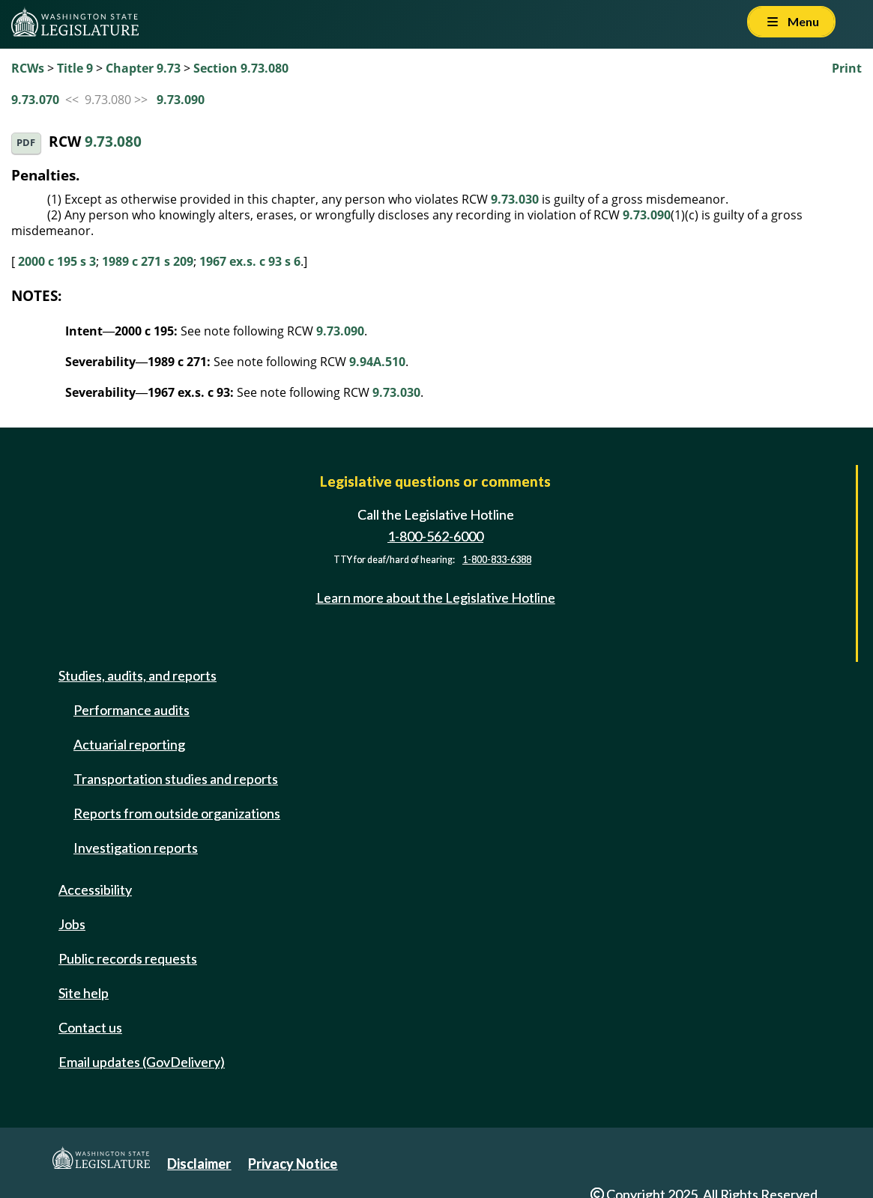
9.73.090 (181, 99)
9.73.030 (515, 199)
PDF (25, 142)
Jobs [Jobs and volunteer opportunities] (71, 924)
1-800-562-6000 (435, 536)
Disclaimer (199, 1163)
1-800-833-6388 (496, 559)
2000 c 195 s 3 (57, 261)
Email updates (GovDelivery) (141, 1061)
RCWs (27, 68)
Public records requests (127, 958)
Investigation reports (135, 847)
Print (847, 68)
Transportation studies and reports (175, 778)
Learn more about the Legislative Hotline (435, 597)
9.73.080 (113, 142)
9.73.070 (35, 99)
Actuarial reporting (129, 744)
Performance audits (131, 710)
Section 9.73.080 (241, 68)
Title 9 (75, 68)
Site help (83, 993)
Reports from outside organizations (176, 813)
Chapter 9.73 (143, 68)
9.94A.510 (377, 361)
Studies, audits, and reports (137, 675)
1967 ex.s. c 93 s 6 (249, 261)
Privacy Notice (292, 1163)
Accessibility (95, 889)
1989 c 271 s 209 (147, 261)
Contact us (90, 1027)
